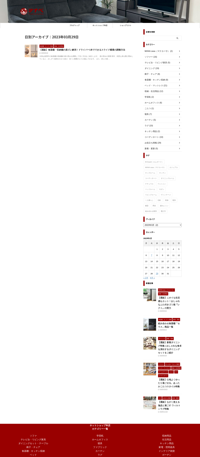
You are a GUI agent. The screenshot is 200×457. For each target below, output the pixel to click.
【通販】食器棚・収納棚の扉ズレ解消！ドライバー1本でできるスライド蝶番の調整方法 (79, 50)
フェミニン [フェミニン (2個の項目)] (162, 184)
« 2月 (145, 278)
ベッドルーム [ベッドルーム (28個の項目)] (150, 189)
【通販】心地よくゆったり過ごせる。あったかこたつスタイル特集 (169, 376)
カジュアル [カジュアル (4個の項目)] (174, 167)
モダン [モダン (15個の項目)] (161, 189)
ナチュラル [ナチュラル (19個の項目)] (149, 184)
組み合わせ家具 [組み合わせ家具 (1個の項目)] (151, 211)
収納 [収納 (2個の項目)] (166, 200)
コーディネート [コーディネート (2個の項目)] (151, 178)
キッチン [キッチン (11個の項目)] (162, 173)
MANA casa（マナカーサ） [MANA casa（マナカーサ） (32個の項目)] (155, 167)
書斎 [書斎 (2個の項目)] (146, 206)
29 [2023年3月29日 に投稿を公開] (157, 273)
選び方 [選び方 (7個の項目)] (163, 211)
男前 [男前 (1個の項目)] (154, 206)
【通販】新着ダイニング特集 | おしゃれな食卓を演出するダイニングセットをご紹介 (169, 342)
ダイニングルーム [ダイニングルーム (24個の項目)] (167, 178)
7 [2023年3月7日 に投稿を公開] (151, 255)
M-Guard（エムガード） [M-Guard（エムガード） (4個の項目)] (154, 162)
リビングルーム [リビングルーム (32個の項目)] (151, 195)
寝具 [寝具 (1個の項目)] (174, 200)
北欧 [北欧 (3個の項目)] (159, 200)
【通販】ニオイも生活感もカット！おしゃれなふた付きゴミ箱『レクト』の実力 (169, 301)
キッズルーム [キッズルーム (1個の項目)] (150, 173)
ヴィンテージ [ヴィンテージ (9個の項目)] (166, 195)
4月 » (152, 278)
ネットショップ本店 (99, 25)
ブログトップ (74, 25)
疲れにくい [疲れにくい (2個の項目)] (164, 206)
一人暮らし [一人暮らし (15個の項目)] (149, 200)
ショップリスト (125, 25)
